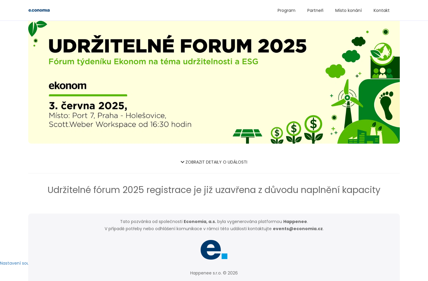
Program (286, 10)
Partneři (315, 10)
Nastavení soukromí (20, 263)
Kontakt (382, 10)
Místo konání (348, 10)
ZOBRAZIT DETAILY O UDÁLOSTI (214, 162)
